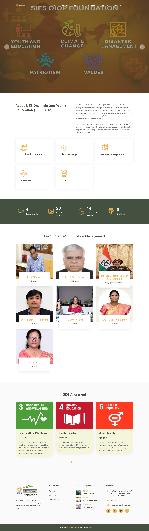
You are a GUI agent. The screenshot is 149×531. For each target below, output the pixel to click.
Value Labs (52, 495)
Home (53, 5)
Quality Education (68, 433)
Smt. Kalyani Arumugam (115, 320)
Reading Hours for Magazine (92, 214)
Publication (78, 5)
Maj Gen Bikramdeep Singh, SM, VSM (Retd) (115, 277)
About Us (64, 5)
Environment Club (54, 499)
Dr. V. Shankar (34, 277)
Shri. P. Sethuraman (74, 277)
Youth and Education (31, 154)
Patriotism (25, 180)
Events (105, 5)
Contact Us (117, 5)
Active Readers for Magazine (62, 214)
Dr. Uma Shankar (74, 320)
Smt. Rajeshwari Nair (34, 362)
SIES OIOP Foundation (74, 527)
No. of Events (121, 214)
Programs (92, 5)
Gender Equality (107, 433)
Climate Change (69, 154)
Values (64, 180)
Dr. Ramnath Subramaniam (34, 320)
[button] (6, 47)
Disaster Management (112, 154)
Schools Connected (32, 214)
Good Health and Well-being (33, 433)
